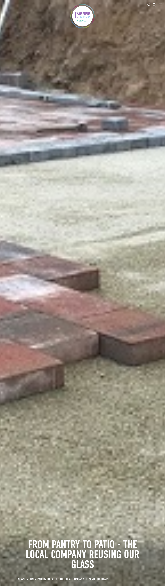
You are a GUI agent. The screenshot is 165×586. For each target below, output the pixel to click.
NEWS (21, 579)
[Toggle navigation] (160, 5)
